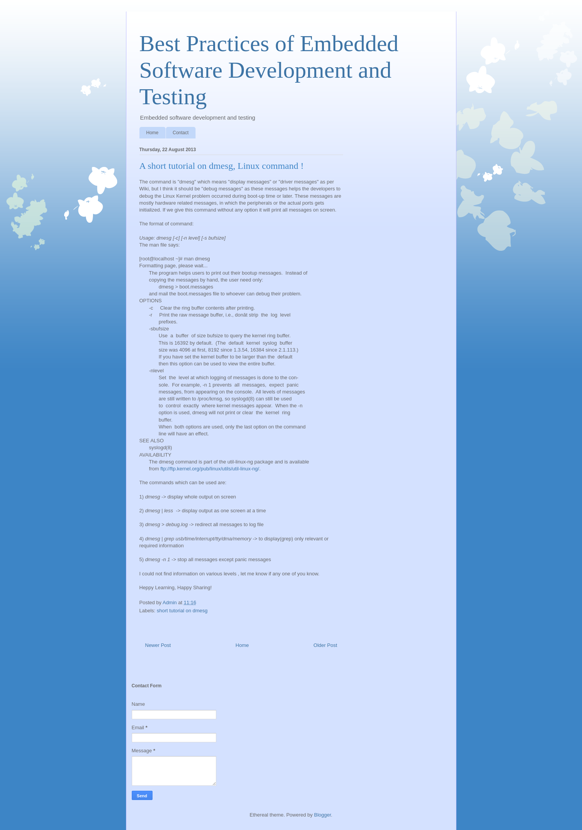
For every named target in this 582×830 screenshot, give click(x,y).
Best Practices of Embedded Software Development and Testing (269, 70)
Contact (181, 132)
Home (152, 132)
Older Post (325, 645)
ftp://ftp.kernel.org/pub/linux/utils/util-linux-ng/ (209, 469)
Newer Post (158, 645)
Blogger (322, 815)
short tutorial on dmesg (182, 610)
